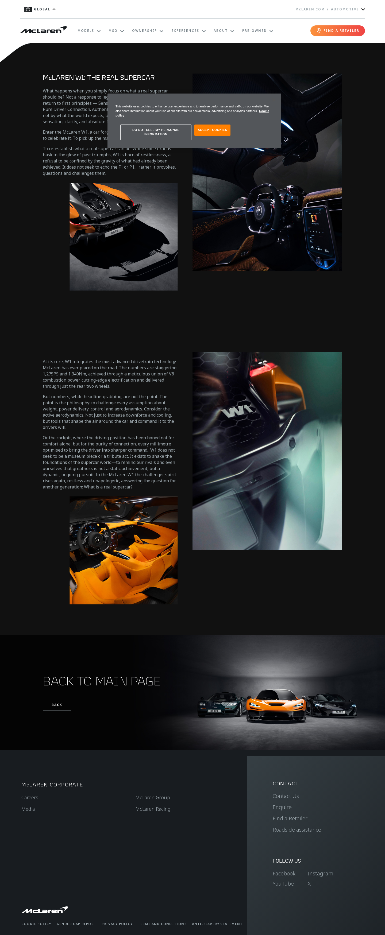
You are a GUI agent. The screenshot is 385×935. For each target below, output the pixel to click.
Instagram (320, 873)
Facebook (284, 873)
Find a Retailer (290, 818)
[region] (194, 121)
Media (28, 809)
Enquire (282, 807)
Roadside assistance (297, 829)
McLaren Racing (153, 809)
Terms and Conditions (162, 924)
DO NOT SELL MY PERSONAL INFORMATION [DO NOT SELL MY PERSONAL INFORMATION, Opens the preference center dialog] (155, 132)
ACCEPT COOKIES (212, 129)
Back (57, 705)
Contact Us (286, 796)
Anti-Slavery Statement (217, 924)
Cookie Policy (36, 924)
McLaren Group (153, 797)
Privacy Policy (117, 924)
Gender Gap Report (76, 924)
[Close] (274, 100)
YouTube (283, 883)
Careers (29, 797)
